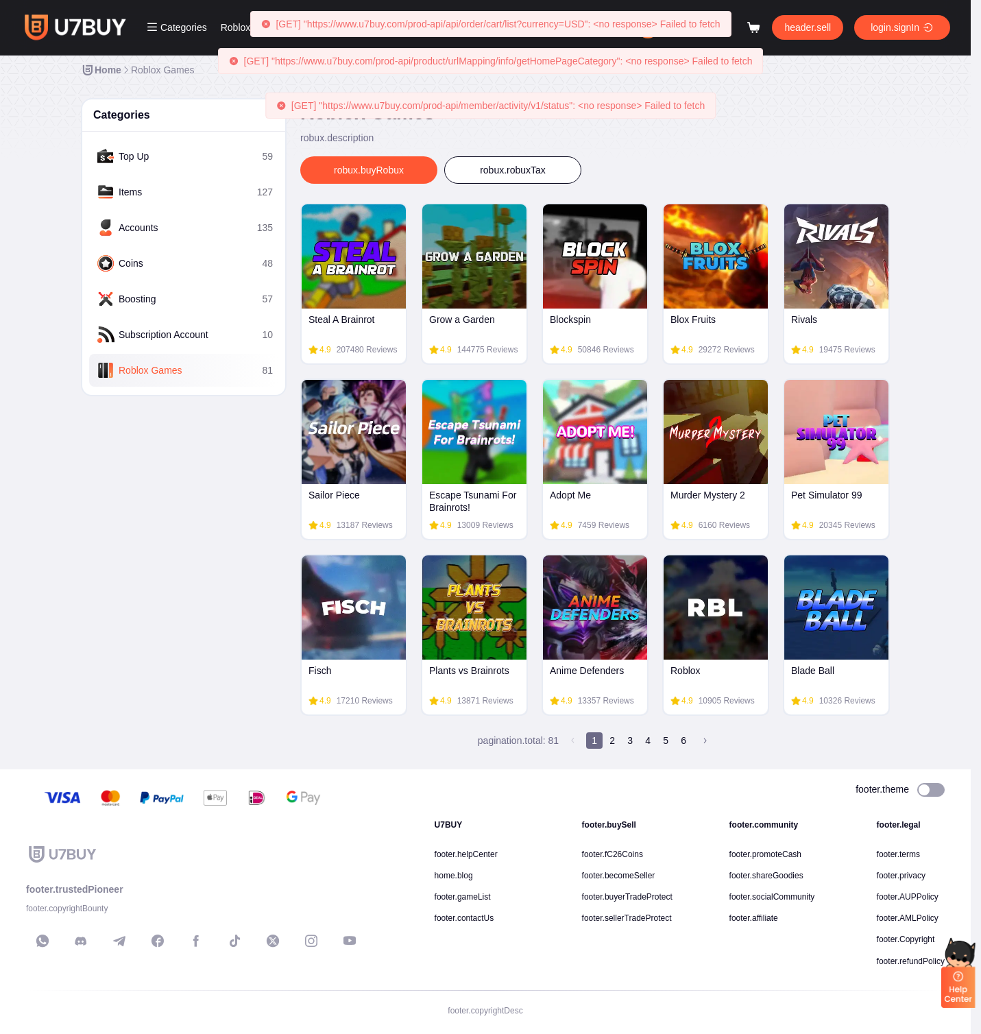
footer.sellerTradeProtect (627, 918)
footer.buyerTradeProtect (627, 897)
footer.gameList (463, 897)
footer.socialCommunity (772, 897)
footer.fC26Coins (612, 854)
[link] (101, 69)
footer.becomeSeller (618, 875)
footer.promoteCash (765, 854)
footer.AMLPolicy (907, 918)
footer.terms (898, 854)
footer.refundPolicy (911, 961)
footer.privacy (901, 875)
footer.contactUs (464, 918)
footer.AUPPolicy (907, 897)
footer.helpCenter (466, 854)
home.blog (454, 875)
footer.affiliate (753, 918)
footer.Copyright (906, 939)
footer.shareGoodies (766, 875)
